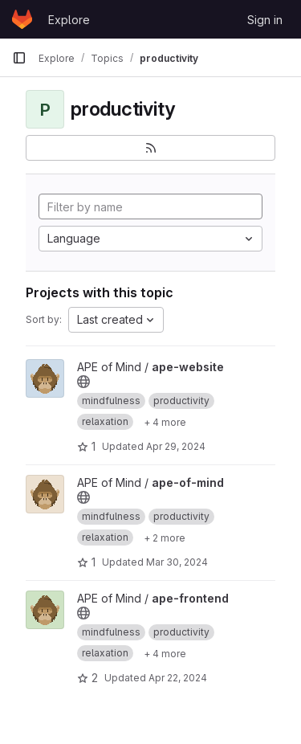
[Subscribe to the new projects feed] (150, 148)
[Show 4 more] (164, 421)
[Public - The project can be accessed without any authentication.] (83, 381)
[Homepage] (22, 19)
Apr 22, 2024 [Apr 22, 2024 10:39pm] (177, 678)
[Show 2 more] (164, 537)
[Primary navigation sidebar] (19, 58)
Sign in (265, 20)
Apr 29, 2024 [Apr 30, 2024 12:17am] (175, 446)
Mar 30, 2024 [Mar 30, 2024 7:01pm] (177, 562)
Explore (69, 20)
